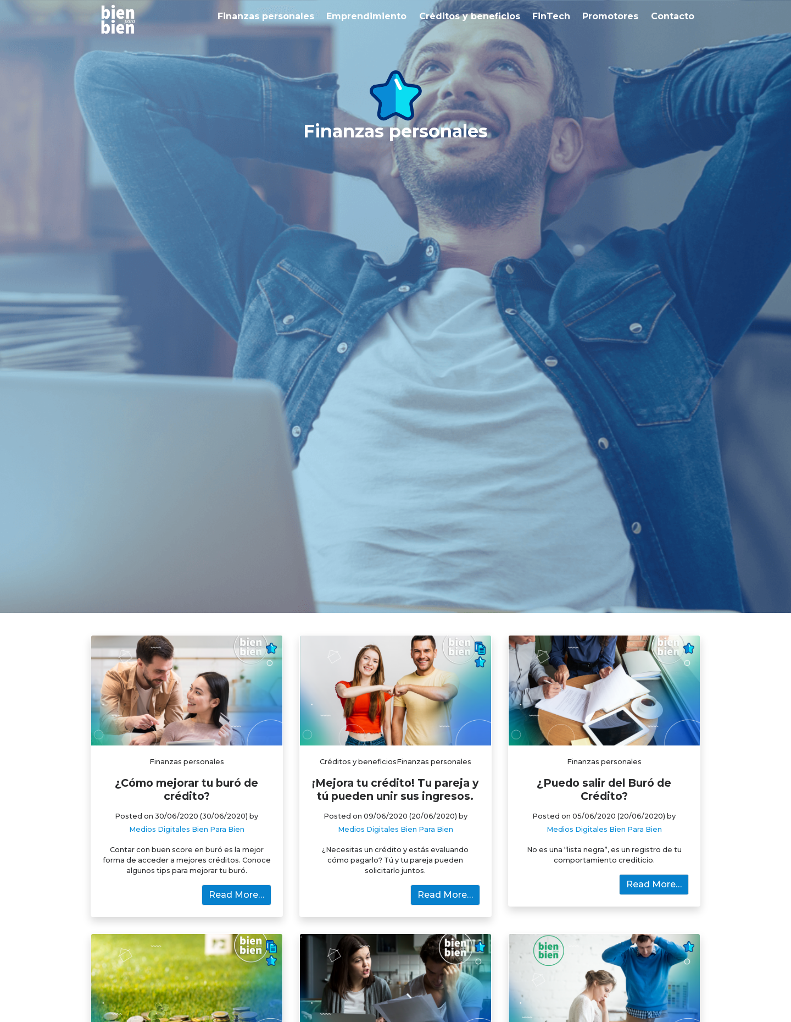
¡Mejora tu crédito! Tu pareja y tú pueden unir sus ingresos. (395, 789)
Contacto (672, 16)
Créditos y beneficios (469, 16)
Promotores (610, 16)
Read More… (236, 895)
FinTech (551, 16)
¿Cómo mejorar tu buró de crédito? (186, 789)
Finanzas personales (266, 16)
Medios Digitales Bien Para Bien (186, 829)
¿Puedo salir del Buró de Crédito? (604, 789)
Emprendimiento (366, 16)
